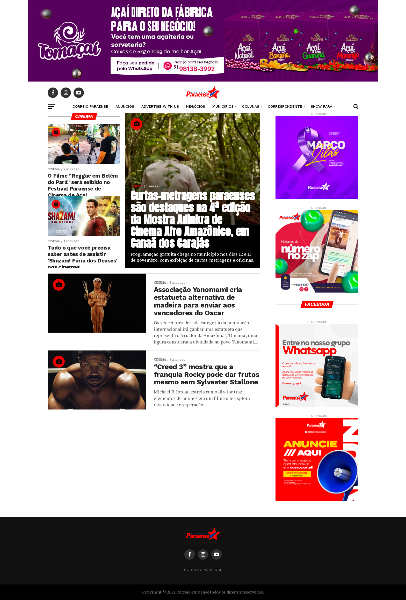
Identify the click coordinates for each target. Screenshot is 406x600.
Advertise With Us (160, 106)
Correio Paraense (203, 570)
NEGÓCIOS (195, 106)
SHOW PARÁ (321, 106)
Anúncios (124, 106)
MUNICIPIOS (223, 106)
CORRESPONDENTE (285, 106)
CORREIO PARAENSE (90, 106)
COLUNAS (250, 106)
